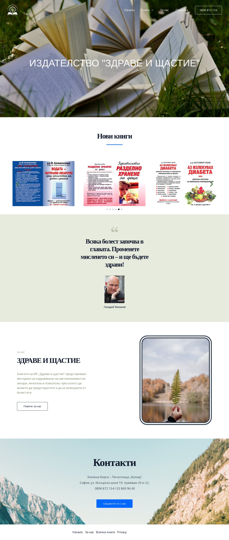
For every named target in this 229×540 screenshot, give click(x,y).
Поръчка (182, 10)
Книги (150, 10)
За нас (166, 10)
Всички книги (106, 532)
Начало (133, 10)
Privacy (123, 532)
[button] (154, 10)
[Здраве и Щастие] (12, 10)
